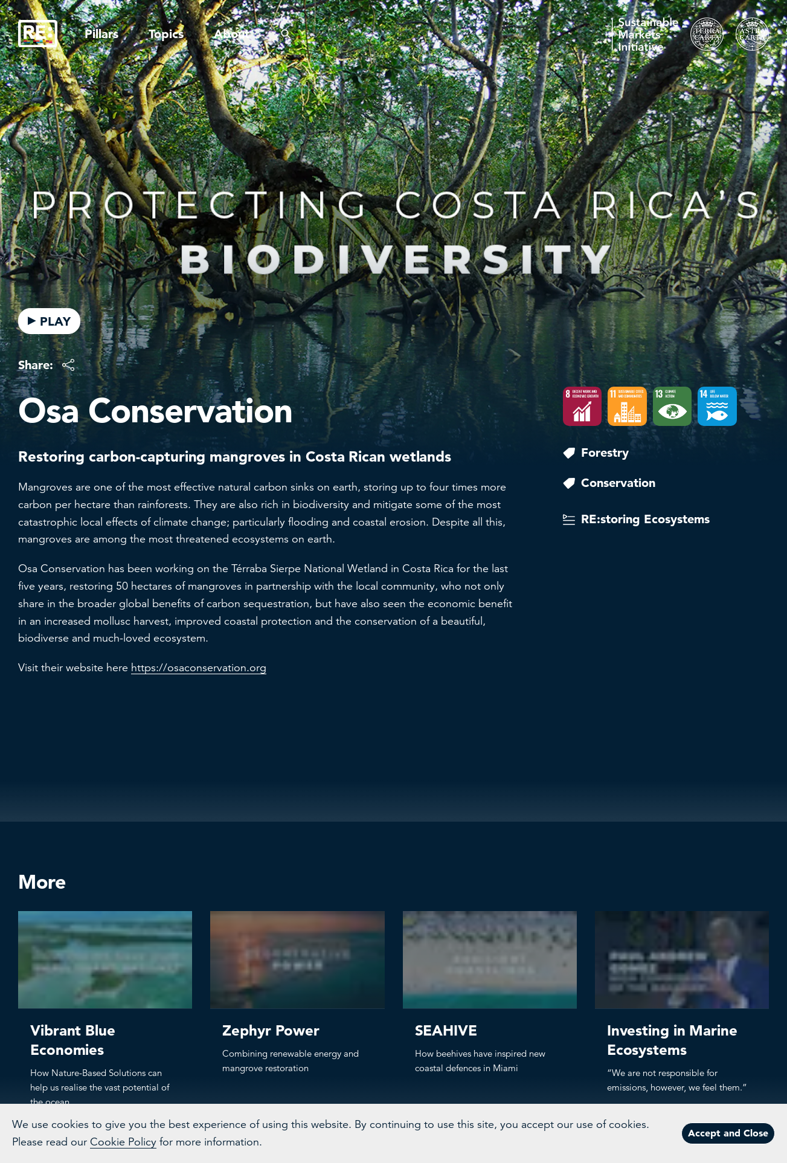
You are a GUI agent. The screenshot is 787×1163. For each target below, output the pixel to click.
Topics (166, 34)
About (231, 34)
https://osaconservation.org (198, 667)
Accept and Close (728, 1133)
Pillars (101, 34)
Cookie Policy (123, 1142)
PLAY (49, 321)
